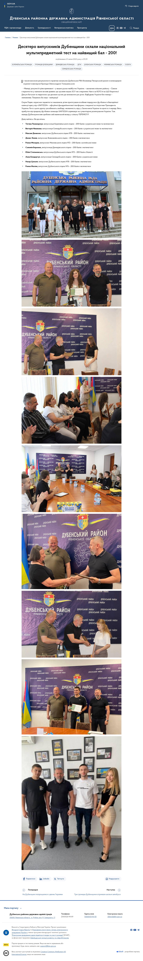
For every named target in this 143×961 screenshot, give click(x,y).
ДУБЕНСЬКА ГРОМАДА (92, 65)
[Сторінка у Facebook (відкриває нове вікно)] (117, 28)
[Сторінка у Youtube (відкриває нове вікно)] (121, 28)
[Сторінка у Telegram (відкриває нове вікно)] (124, 28)
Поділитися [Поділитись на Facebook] (30, 879)
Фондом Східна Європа (21, 930)
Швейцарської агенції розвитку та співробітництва (49, 938)
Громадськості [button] (44, 28)
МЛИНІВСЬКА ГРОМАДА (113, 65)
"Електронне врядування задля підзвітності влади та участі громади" (37, 935)
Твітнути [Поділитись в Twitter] (60, 879)
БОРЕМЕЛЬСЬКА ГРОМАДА (22, 65)
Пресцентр (82, 28)
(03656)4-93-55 (90, 917)
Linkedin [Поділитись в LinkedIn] (46, 879)
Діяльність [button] (29, 28)
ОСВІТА (128, 65)
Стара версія (133, 6)
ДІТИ (79, 65)
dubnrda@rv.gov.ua (115, 917)
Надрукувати (114, 879)
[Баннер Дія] (112, 28)
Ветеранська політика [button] (64, 28)
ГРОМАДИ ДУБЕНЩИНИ (44, 65)
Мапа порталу (11, 908)
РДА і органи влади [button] (12, 28)
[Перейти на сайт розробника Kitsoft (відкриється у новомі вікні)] (120, 951)
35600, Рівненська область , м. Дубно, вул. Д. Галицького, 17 (32, 918)
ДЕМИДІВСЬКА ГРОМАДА (65, 65)
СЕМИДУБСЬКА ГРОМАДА (71, 69)
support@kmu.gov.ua (48, 946)
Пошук (136, 28)
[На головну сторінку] (71, 15)
